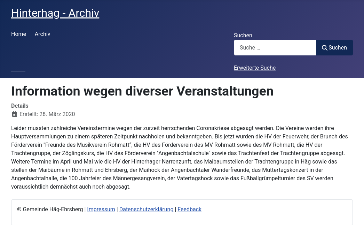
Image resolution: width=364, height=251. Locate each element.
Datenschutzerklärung (146, 209)
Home (18, 34)
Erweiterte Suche (255, 67)
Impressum (101, 209)
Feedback (189, 209)
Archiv (42, 34)
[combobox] (275, 47)
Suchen (243, 35)
